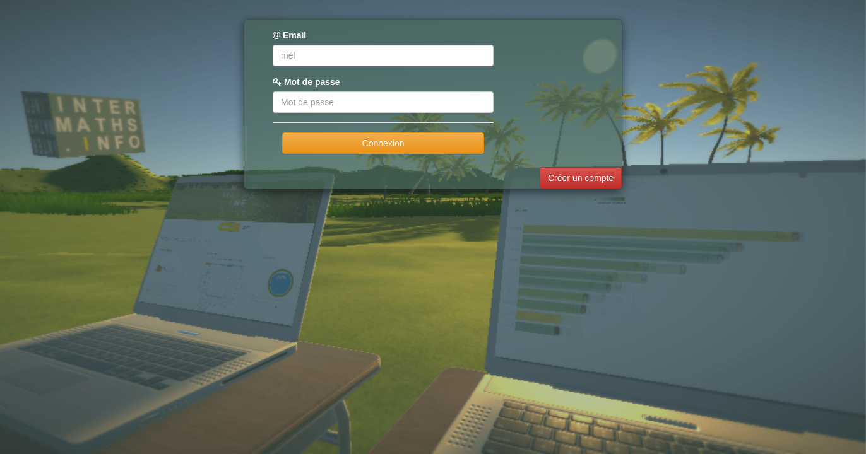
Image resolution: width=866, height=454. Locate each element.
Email (289, 35)
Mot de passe (306, 82)
